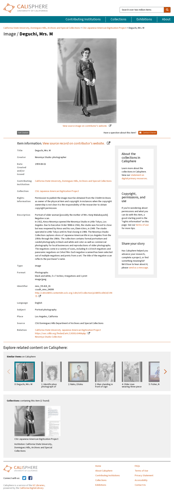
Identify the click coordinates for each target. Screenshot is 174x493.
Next (165, 371)
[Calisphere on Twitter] (24, 478)
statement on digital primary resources (134, 176)
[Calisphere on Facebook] (30, 478)
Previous (8, 371)
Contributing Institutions (83, 19)
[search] (167, 10)
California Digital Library (32, 488)
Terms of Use (141, 471)
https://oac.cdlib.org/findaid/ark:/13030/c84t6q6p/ (60, 333)
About (166, 19)
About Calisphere (103, 471)
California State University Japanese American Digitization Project (68, 330)
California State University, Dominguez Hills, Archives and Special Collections (42, 28)
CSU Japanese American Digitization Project (104, 28)
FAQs (137, 466)
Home (98, 466)
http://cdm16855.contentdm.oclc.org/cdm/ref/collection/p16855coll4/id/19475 (73, 294)
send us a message (138, 267)
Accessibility (141, 480)
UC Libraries (39, 485)
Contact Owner (147, 132)
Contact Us (140, 485)
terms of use (142, 225)
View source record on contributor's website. (74, 143)
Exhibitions (144, 19)
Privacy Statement (144, 475)
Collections (118, 19)
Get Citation (23, 132)
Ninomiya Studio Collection (48, 337)
